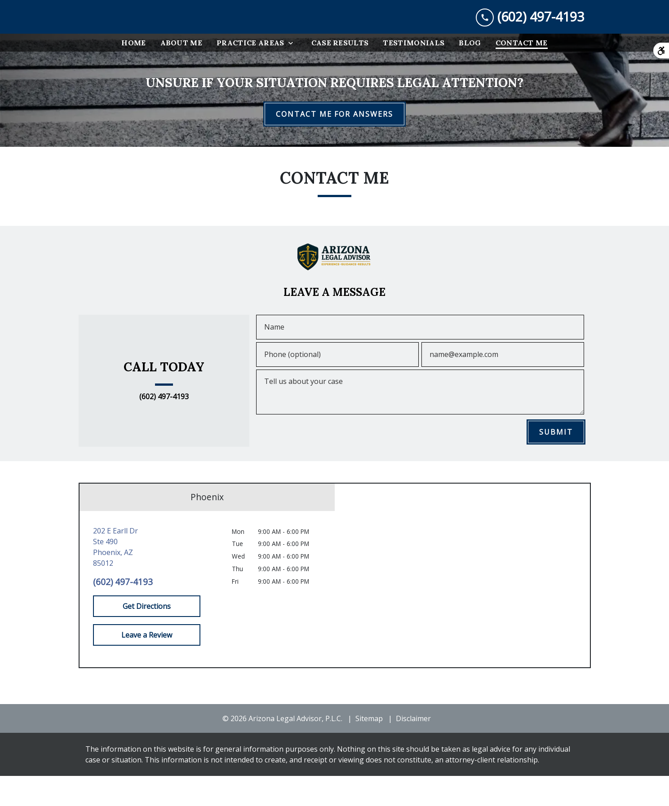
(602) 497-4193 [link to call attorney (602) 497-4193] (164, 427)
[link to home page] (152, 32)
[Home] (133, 73)
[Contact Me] (521, 73)
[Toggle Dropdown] (293, 73)
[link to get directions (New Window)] (146, 577)
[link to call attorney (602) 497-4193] (530, 31)
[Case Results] (340, 73)
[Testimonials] (413, 73)
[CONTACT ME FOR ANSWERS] (334, 144)
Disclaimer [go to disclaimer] (413, 748)
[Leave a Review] (146, 665)
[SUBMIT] (556, 462)
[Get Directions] (146, 636)
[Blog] (469, 73)
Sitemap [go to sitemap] (369, 748)
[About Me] (181, 73)
